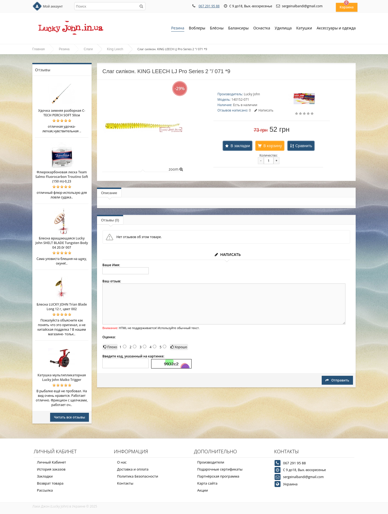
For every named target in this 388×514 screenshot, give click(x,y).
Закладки (45, 476)
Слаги (88, 49)
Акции (202, 490)
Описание (109, 193)
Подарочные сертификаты (219, 469)
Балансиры (238, 28)
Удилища (283, 28)
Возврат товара (50, 483)
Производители (210, 462)
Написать (263, 110)
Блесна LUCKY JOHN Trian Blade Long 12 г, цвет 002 (62, 306)
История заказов (51, 469)
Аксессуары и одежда (336, 28)
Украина (290, 484)
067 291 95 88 (209, 6)
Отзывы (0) (110, 220)
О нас (122, 462)
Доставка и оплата (133, 469)
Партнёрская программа (218, 476)
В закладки (240, 146)
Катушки (304, 28)
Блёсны (217, 28)
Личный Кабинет (51, 462)
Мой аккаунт (53, 6)
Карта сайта (207, 483)
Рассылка (45, 490)
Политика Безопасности (137, 476)
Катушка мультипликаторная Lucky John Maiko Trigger (61, 377)
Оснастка (261, 28)
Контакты (125, 483)
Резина (177, 28)
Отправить (337, 380)
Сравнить (303, 146)
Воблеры (197, 28)
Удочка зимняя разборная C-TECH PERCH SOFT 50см (61, 112)
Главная (38, 49)
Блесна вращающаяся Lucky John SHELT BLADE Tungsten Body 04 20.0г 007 (61, 243)
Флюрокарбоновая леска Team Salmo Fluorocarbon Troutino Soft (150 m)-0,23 (61, 177)
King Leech (115, 49)
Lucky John (252, 94)
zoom (176, 169)
